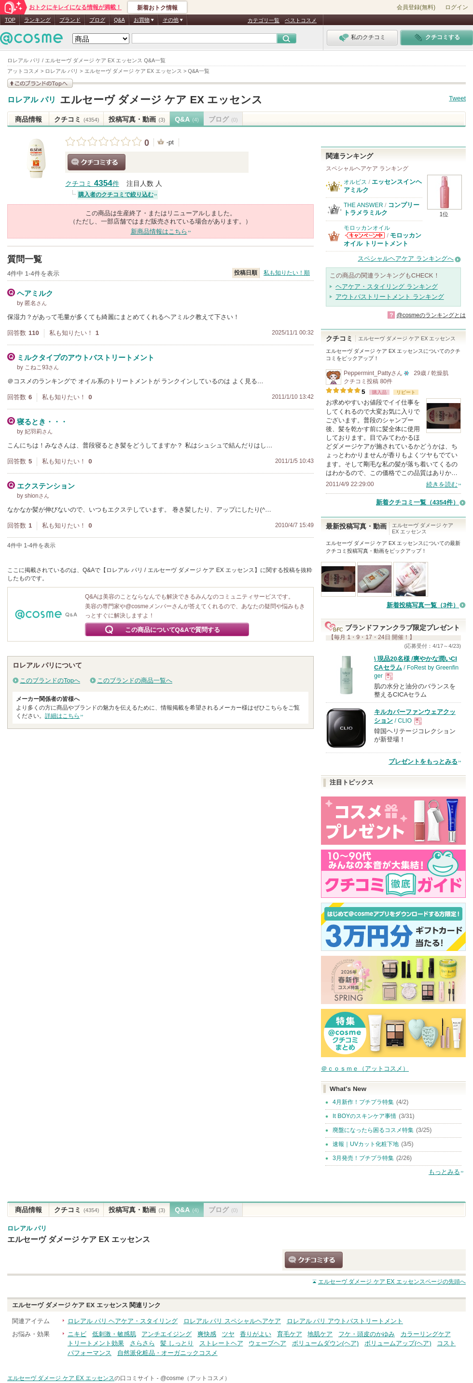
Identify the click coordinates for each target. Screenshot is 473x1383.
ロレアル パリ (31, 100)
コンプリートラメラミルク (381, 208)
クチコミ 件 (92, 183)
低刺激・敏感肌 (114, 1334)
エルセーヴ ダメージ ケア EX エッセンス (161, 100)
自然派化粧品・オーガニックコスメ (167, 1352)
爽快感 (206, 1334)
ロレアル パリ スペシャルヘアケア (232, 1321)
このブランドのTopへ (50, 680)
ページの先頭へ (392, 1281)
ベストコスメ (301, 20)
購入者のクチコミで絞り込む (115, 194)
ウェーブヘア (267, 1343)
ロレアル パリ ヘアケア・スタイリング (123, 1321)
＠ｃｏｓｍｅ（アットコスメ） (365, 1068)
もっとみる (444, 1171)
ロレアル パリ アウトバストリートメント (345, 1321)
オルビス (355, 182)
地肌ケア (320, 1334)
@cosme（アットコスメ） (195, 1378)
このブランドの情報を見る (40, 83)
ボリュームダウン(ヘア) (325, 1343)
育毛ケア (289, 1334)
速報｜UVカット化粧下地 (366, 1144)
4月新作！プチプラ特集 (363, 1102)
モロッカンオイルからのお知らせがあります (365, 235)
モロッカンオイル (367, 227)
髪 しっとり (177, 1343)
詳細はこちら (62, 715)
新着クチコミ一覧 (417, 502)
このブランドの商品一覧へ (134, 680)
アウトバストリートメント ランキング (389, 296)
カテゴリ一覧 (263, 20)
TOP (10, 20)
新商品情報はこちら (159, 231)
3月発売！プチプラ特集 (363, 1158)
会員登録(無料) (416, 7)
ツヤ (228, 1334)
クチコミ (76, 119)
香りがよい (255, 1334)
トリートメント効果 (96, 1343)
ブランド (70, 20)
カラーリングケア (426, 1334)
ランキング (37, 20)
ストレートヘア (221, 1343)
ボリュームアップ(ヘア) (397, 1343)
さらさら (142, 1343)
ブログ (97, 20)
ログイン (456, 7)
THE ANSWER (363, 205)
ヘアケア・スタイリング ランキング (386, 286)
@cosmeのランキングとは (431, 315)
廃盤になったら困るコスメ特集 (373, 1130)
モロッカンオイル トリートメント (382, 239)
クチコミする (96, 162)
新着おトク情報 (157, 7)
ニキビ (77, 1334)
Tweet (457, 98)
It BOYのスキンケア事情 (364, 1116)
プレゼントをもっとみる (423, 761)
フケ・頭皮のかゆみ (366, 1334)
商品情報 (28, 119)
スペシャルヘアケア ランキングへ (406, 258)
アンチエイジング (166, 1334)
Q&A (119, 20)
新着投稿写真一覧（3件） (423, 605)
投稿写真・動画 (137, 119)
